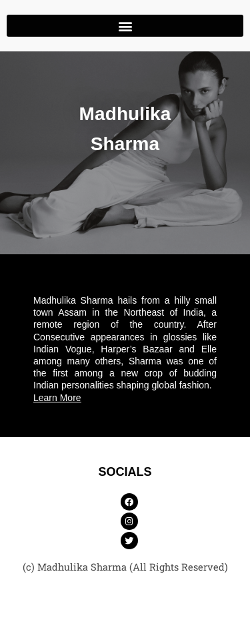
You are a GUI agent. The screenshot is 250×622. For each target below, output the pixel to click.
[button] (125, 26)
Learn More (57, 397)
